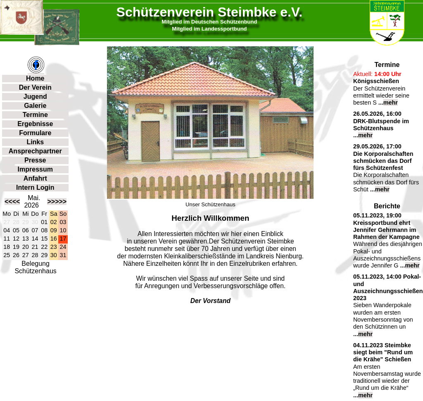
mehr (390, 102)
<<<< (12, 201)
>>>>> (57, 201)
